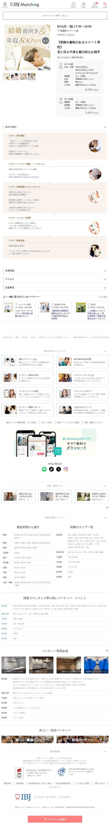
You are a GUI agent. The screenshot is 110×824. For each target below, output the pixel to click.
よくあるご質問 (80, 785)
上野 (101, 539)
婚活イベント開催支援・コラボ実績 (24, 423)
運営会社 (12, 785)
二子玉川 (98, 542)
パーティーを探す (55, 819)
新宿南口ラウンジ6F (21, 683)
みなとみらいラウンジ (32, 694)
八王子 (84, 545)
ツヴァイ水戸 (34, 709)
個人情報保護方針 (63, 785)
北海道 (16, 554)
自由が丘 (71, 545)
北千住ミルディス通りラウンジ (72, 683)
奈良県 (40, 544)
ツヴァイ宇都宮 (19, 714)
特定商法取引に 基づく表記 (41, 785)
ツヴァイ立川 (44, 686)
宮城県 (22, 559)
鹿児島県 (47, 584)
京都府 (22, 544)
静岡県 (22, 549)
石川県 (22, 569)
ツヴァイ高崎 (18, 719)
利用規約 (23, 785)
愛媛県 (22, 579)
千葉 (69, 558)
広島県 (22, 574)
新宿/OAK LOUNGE (51, 683)
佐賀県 (22, 584)
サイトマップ (55, 789)
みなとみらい (77, 553)
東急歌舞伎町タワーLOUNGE (24, 689)
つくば (70, 568)
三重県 (34, 549)
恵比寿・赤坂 (73, 539)
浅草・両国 (85, 548)
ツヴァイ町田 (55, 686)
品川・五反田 (94, 539)
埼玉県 (36, 536)
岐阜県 (28, 549)
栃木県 (48, 536)
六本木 (81, 539)
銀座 (79, 536)
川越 (73, 563)
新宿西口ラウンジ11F (21, 680)
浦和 (78, 563)
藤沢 (97, 553)
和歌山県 (47, 544)
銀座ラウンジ (35, 680)
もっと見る (103, 297)
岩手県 (16, 559)
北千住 (76, 542)
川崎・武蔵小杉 (89, 553)
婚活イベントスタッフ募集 (68, 423)
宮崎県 (40, 584)
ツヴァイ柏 (28, 699)
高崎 (69, 578)
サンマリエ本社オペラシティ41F (25, 686)
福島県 (28, 559)
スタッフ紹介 (48, 423)
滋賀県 (34, 544)
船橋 (76, 558)
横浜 (69, 553)
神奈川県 (23, 536)
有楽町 (74, 536)
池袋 (86, 539)
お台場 (78, 545)
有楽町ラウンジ (93, 680)
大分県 (34, 584)
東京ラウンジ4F (80, 680)
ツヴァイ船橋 (38, 699)
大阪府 (16, 544)
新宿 (69, 536)
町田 (92, 542)
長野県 (28, 564)
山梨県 (22, 564)
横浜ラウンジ (18, 694)
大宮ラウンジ (18, 704)
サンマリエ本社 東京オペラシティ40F (51, 689)
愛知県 (16, 549)
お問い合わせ (95, 785)
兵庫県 (28, 544)
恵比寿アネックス (36, 683)
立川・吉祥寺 (85, 542)
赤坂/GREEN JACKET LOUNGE (73, 686)
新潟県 (16, 564)
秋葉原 (70, 542)
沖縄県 (16, 587)
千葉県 (30, 536)
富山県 (16, 569)
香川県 (16, 579)
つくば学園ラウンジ (20, 709)
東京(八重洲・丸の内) (90, 536)
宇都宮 (70, 573)
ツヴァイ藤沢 (47, 694)
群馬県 (16, 539)
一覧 (107, 508)
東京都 (16, 536)
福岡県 (16, 584)
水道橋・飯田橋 (74, 548)
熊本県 (28, 584)
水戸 (75, 568)
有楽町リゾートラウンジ (63, 680)
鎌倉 (101, 553)
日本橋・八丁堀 (93, 545)
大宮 (69, 563)
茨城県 (42, 536)
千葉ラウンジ (18, 699)
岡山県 (16, 574)
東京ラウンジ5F (47, 680)
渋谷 (104, 542)
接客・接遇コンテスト (91, 423)
